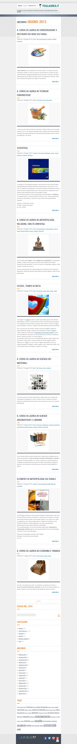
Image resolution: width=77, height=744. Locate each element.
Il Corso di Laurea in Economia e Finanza (38, 550)
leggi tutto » (55, 81)
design (52, 707)
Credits (19, 11)
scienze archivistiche (54, 425)
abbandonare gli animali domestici (44, 332)
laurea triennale (25, 231)
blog (25, 707)
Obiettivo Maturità (23, 639)
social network (46, 721)
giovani (35, 713)
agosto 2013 (22, 667)
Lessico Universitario (45, 10)
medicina (32, 717)
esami (54, 710)
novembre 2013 (23, 660)
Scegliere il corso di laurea (24, 10)
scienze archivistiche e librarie (25, 427)
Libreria (35, 153)
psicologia (53, 716)
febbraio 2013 (22, 683)
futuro (26, 713)
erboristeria (49, 100)
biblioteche (45, 425)
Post (34, 39)
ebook (56, 707)
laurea (49, 556)
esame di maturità (38, 710)
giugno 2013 (22, 673)
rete (59, 717)
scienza (27, 721)
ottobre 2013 (22, 662)
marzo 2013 (22, 680)
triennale (40, 427)
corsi (34, 707)
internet (45, 713)
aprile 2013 (22, 678)
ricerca (18, 721)
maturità (25, 717)
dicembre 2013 (23, 657)
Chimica (41, 100)
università (19, 41)
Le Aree (33, 10)
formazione (20, 713)
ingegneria (40, 713)
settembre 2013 (23, 665)
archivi (40, 425)
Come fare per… (23, 631)
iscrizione (51, 713)
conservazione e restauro (45, 39)
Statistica (22, 147)
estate (51, 291)
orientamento (42, 716)
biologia (22, 707)
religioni (31, 231)
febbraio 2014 (22, 654)
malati (55, 291)
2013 (18, 707)
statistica (30, 155)
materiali (48, 368)
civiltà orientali (49, 229)
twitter (41, 725)
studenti (54, 39)
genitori (29, 713)
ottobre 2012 (22, 693)
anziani (44, 291)
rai (56, 716)
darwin (49, 707)
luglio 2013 (22, 670)
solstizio (28, 319)
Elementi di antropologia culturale (36, 478)
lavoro (57, 713)
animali (40, 291)
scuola (38, 720)
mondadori (19, 486)
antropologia (42, 229)
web (19, 729)
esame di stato (48, 710)
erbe (44, 100)
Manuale (48, 153)
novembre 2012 (23, 691)
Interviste (21, 633)
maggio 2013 (22, 675)
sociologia (24, 155)
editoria (26, 710)
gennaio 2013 (22, 686)
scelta (22, 721)
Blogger (21, 628)
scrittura (32, 721)
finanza (45, 556)
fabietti (49, 484)
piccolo (52, 153)
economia (42, 153)
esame (30, 710)
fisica (44, 368)
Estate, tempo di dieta (29, 285)
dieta (48, 291)
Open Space (54, 10)
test (33, 725)
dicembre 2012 (23, 688)
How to (37, 10)
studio (28, 725)
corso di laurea (42, 707)
